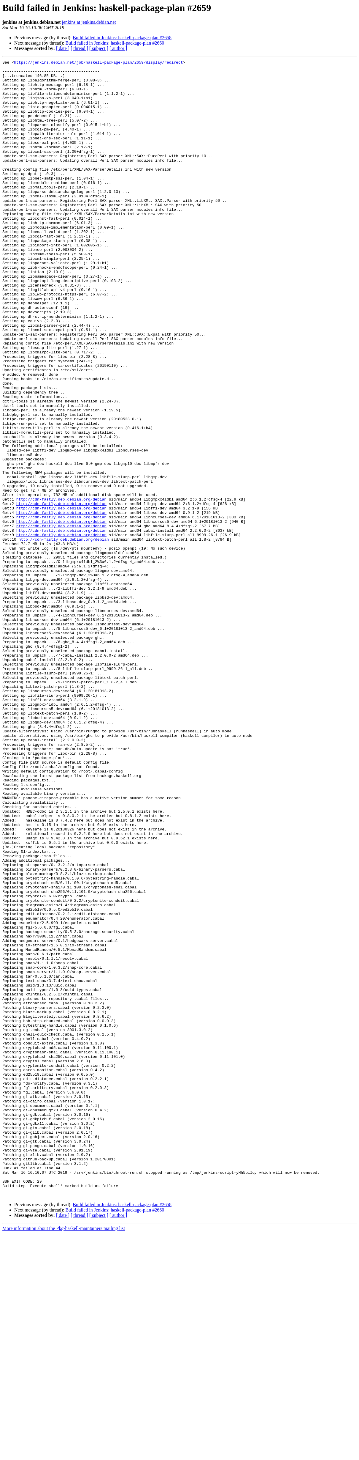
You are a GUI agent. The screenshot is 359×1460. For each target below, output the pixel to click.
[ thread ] (79, 48)
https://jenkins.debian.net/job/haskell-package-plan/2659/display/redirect (98, 63)
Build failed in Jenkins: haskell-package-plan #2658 (122, 37)
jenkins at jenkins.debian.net (89, 22)
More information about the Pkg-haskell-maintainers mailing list (63, 1454)
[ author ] (118, 48)
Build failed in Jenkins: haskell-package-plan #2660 (114, 42)
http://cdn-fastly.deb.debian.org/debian (61, 587)
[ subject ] (98, 48)
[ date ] (62, 48)
